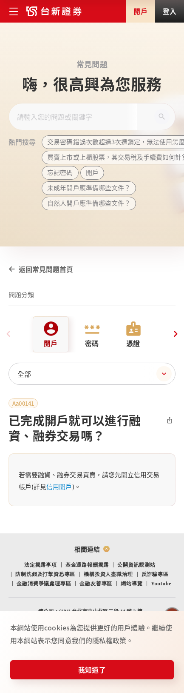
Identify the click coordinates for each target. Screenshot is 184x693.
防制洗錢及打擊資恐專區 (45, 574)
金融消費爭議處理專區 (44, 584)
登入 (169, 11)
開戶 (140, 11)
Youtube (161, 584)
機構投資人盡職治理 (108, 574)
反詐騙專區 (155, 574)
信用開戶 (59, 486)
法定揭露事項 (40, 565)
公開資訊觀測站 (136, 565)
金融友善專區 (95, 584)
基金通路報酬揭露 (87, 565)
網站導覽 (131, 584)
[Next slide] (175, 334)
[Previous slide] (8, 334)
